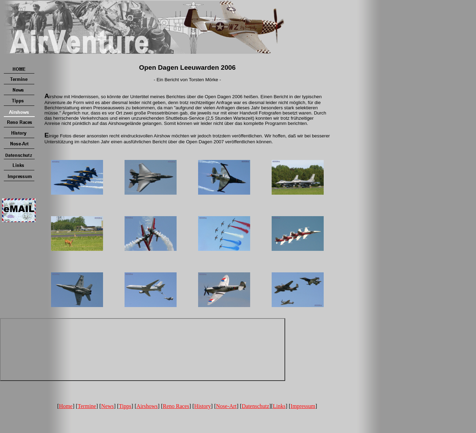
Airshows (147, 406)
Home (66, 406)
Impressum (303, 406)
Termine (87, 406)
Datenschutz (255, 406)
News (107, 406)
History (202, 406)
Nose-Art (226, 406)
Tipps (125, 406)
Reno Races (176, 406)
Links (279, 406)
